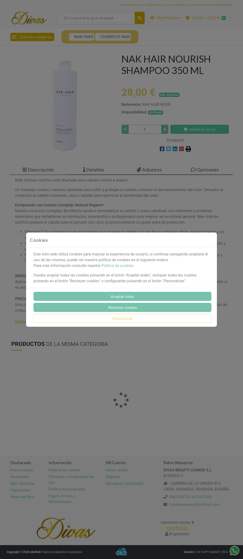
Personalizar (122, 318)
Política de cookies (117, 265)
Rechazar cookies (122, 307)
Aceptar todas (122, 296)
